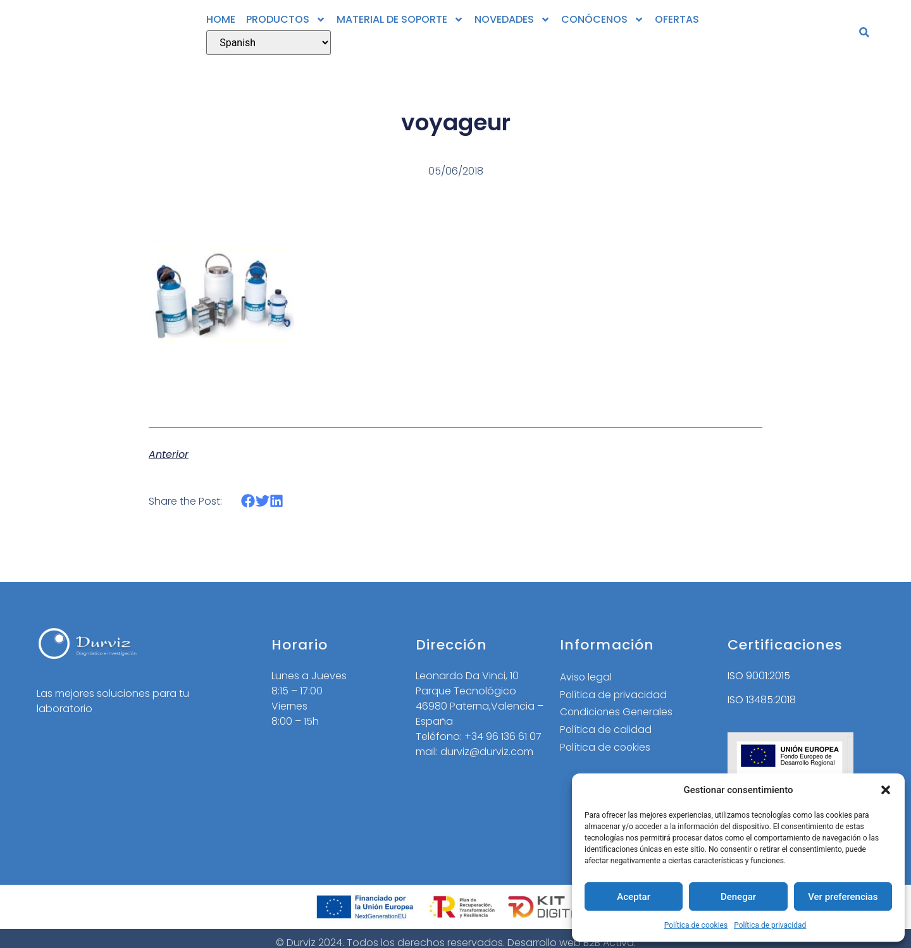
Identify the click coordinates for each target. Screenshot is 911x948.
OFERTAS (677, 19)
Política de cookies (696, 925)
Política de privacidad (770, 925)
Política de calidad (606, 730)
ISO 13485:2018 (762, 700)
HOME (220, 19)
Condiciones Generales (618, 712)
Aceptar (633, 896)
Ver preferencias (842, 896)
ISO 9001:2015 (759, 675)
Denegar (738, 896)
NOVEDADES (512, 19)
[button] (885, 790)
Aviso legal (586, 677)
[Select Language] (268, 42)
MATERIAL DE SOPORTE (400, 19)
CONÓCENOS (602, 19)
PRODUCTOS (286, 19)
